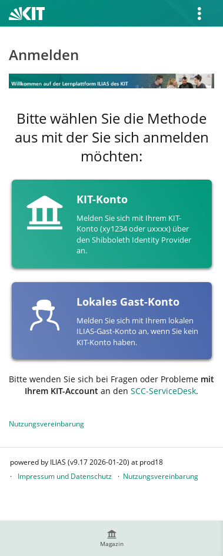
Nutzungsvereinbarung (46, 424)
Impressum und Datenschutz (65, 476)
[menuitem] (111, 538)
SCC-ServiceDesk (163, 390)
